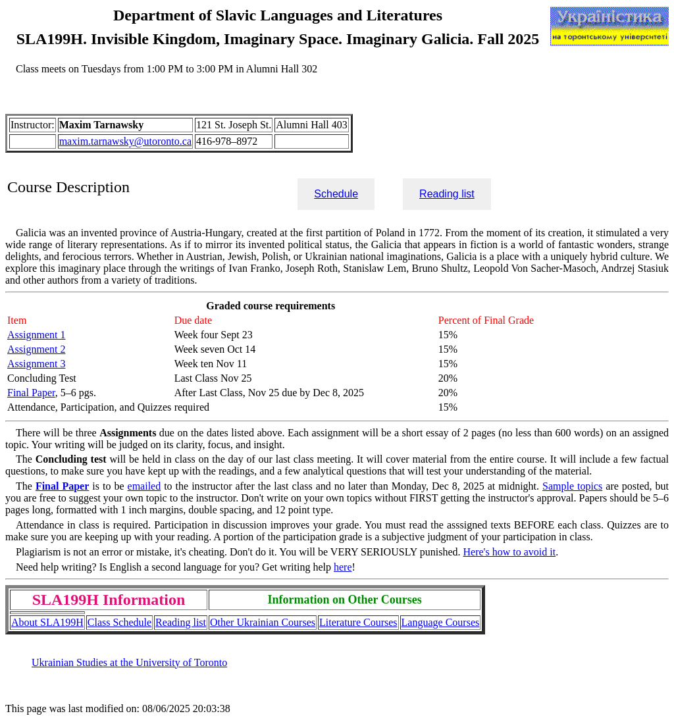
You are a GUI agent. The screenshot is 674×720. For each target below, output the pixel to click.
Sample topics (572, 486)
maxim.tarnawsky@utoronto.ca (125, 141)
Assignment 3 (36, 363)
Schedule (336, 193)
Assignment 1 (36, 334)
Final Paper (31, 392)
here (343, 567)
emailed (144, 486)
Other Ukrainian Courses (262, 622)
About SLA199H (47, 622)
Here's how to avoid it (509, 551)
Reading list (447, 193)
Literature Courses (358, 622)
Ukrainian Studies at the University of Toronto (129, 662)
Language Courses (441, 622)
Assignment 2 (36, 349)
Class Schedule (119, 622)
